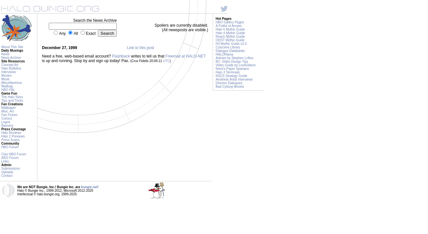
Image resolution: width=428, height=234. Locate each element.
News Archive (11, 57)
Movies (6, 75)
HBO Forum (10, 147)
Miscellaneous (11, 82)
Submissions (10, 168)
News (5, 54)
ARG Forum (10, 158)
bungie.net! (90, 187)
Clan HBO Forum (13, 154)
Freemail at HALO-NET (186, 56)
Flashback (121, 56)
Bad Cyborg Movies (230, 86)
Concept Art (9, 65)
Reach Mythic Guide (230, 36)
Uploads (7, 172)
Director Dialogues (229, 83)
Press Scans (10, 140)
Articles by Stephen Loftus (234, 58)
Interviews (8, 72)
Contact (6, 175)
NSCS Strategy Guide (231, 76)
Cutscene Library (228, 47)
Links (5, 161)
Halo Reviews (11, 133)
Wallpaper (8, 108)
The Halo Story (12, 97)
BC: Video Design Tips (232, 61)
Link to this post (140, 48)
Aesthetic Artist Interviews (234, 79)
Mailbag (7, 86)
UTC (166, 61)
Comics (6, 118)
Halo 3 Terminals (228, 72)
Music (5, 79)
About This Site (12, 47)
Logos (5, 122)
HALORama (224, 54)
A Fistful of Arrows (229, 26)
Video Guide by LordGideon (236, 65)
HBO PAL (8, 90)
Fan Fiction (9, 115)
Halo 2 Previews (13, 136)
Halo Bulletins (11, 68)
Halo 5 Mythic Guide (230, 29)
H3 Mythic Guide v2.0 (231, 44)
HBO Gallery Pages (230, 22)
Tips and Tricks (12, 100)
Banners (7, 125)
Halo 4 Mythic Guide (230, 33)
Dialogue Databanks (230, 51)
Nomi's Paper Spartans (232, 69)
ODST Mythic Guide (230, 40)
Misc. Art (7, 111)
